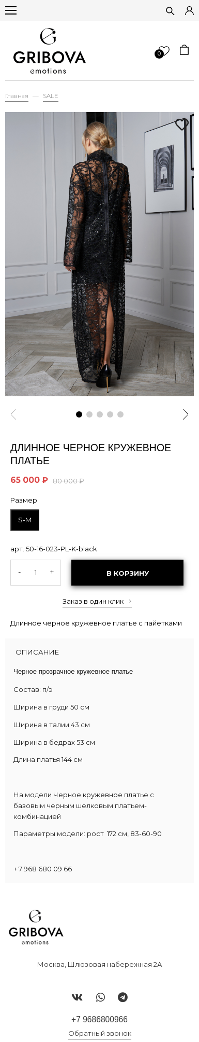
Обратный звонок (99, 1033)
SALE (50, 96)
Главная (16, 96)
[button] (79, 414)
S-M (25, 520)
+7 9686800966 (99, 1019)
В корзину (127, 573)
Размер (23, 500)
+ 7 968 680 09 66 (42, 869)
